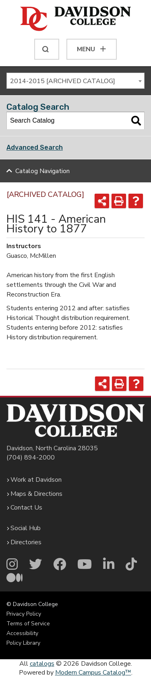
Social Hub (25, 528)
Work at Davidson (36, 479)
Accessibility (22, 633)
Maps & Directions (36, 493)
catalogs (42, 663)
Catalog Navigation (42, 171)
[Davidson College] (75, 19)
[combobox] (75, 81)
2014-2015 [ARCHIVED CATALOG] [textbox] (62, 81)
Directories (25, 542)
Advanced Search (34, 147)
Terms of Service (28, 623)
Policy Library (23, 643)
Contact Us (26, 507)
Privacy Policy (23, 614)
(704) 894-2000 (30, 457)
